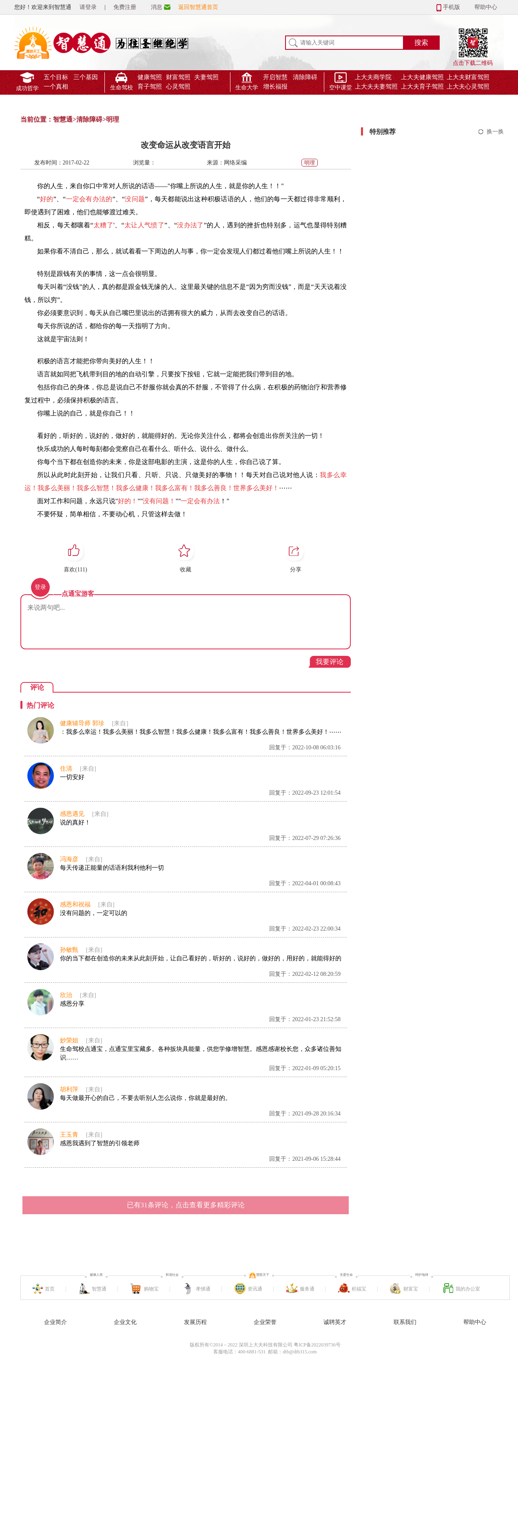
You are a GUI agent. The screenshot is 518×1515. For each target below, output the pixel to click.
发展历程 (195, 1322)
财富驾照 (178, 77)
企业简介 (55, 1322)
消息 (156, 7)
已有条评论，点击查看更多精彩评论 (186, 1205)
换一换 (495, 132)
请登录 (88, 7)
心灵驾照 (178, 86)
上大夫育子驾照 (422, 86)
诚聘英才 (334, 1322)
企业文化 (125, 1322)
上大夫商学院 (373, 77)
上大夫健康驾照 (422, 77)
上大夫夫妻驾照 (376, 86)
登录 (40, 587)
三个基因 (85, 77)
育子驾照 (149, 86)
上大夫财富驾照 (468, 77)
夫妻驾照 (206, 77)
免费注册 (124, 7)
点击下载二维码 (473, 40)
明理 (112, 119)
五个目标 (56, 77)
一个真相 (56, 86)
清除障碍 (305, 77)
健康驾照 (149, 77)
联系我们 (405, 1322)
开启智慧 (275, 77)
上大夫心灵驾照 (468, 86)
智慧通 (63, 119)
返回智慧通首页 (198, 7)
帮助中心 (485, 7)
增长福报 (275, 86)
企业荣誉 (265, 1322)
